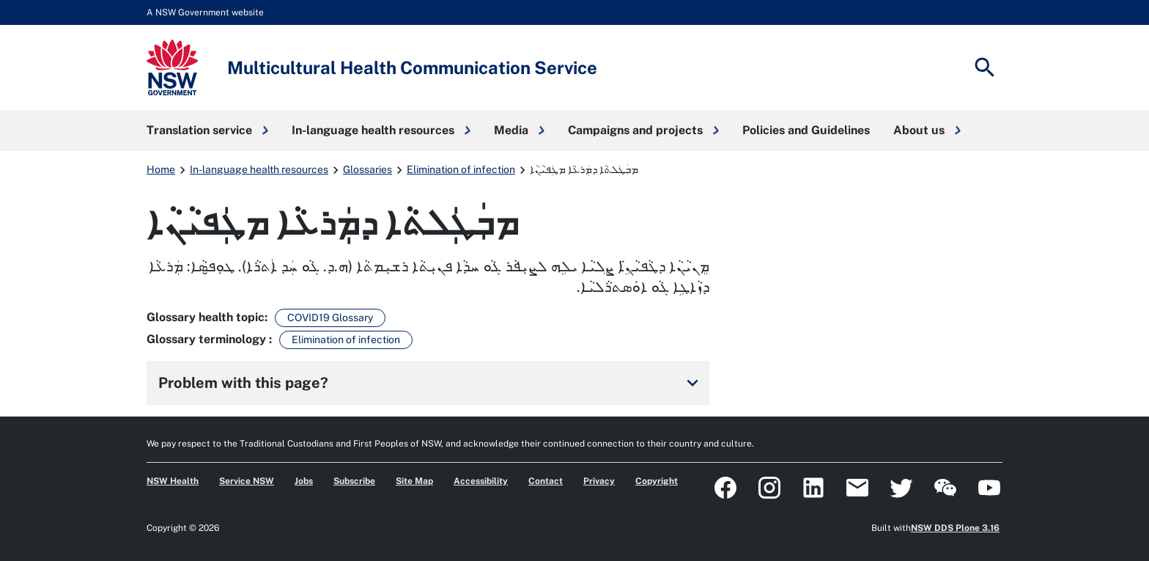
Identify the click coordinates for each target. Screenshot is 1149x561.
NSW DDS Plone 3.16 (955, 528)
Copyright (656, 481)
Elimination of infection (461, 169)
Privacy (599, 481)
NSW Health (173, 481)
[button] (207, 130)
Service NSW (246, 481)
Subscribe (354, 481)
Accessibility (481, 481)
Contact (545, 481)
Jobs (304, 481)
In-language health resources (259, 169)
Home (161, 169)
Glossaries (367, 169)
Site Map (414, 481)
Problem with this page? (430, 383)
